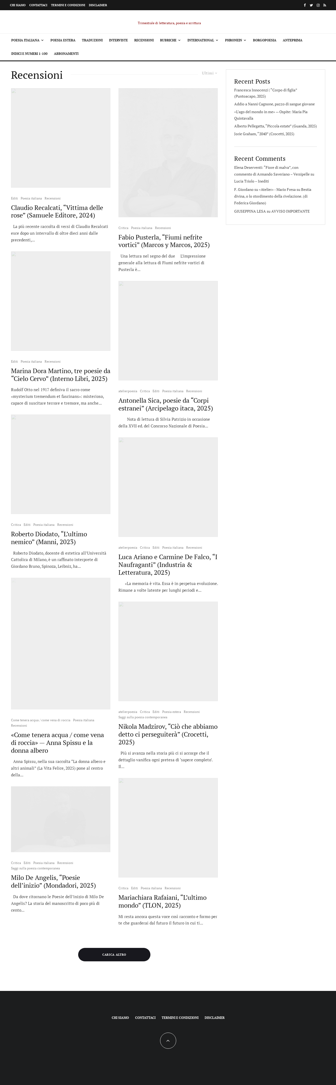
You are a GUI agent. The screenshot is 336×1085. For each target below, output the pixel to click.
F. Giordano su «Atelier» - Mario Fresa (265, 189)
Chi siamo (18, 5)
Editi (14, 198)
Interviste (118, 40)
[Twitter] (311, 5)
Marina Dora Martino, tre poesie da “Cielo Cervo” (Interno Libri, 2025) (60, 375)
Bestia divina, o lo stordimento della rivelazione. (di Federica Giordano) (272, 196)
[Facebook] (305, 5)
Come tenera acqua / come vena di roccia (40, 720)
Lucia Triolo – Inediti (251, 181)
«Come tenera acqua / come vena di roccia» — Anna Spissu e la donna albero (57, 742)
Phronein (233, 40)
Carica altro (114, 954)
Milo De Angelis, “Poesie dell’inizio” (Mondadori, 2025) (53, 881)
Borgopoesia (264, 40)
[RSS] (324, 5)
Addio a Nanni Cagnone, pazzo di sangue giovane (274, 103)
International (200, 40)
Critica (16, 525)
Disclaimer (98, 5)
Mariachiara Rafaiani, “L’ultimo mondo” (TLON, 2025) (162, 901)
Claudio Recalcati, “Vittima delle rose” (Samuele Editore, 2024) (57, 211)
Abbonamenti (66, 54)
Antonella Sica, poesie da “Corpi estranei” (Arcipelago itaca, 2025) (165, 404)
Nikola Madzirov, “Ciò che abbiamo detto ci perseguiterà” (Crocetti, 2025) (168, 734)
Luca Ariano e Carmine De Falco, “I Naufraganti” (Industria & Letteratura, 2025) (167, 564)
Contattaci (38, 5)
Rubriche (168, 40)
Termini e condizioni (68, 5)
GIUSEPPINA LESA (250, 211)
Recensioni (144, 40)
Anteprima (292, 40)
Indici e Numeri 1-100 (29, 54)
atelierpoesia (127, 391)
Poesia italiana (25, 40)
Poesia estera (62, 40)
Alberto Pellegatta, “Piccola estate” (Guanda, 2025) (275, 126)
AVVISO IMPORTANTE (290, 211)
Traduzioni (92, 40)
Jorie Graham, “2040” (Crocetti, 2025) (264, 133)
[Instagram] (318, 5)
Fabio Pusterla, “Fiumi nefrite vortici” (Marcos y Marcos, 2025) (164, 241)
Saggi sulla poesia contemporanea (35, 868)
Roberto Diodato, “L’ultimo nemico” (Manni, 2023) (49, 538)
